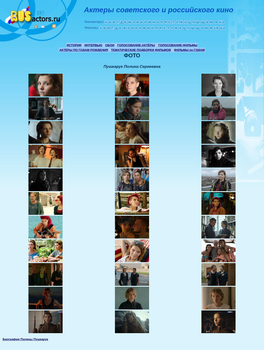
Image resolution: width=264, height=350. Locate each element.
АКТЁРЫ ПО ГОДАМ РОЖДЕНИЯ (83, 50)
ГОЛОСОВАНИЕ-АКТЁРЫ (136, 45)
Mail (43, 26)
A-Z (221, 22)
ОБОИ (109, 45)
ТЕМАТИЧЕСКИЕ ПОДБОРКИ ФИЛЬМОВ (141, 50)
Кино (33, 14)
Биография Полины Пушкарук (25, 339)
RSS (54, 26)
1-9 (216, 28)
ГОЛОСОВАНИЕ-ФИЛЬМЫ (178, 45)
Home (36, 26)
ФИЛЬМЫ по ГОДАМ (189, 50)
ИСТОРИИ (74, 45)
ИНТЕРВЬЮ (93, 45)
